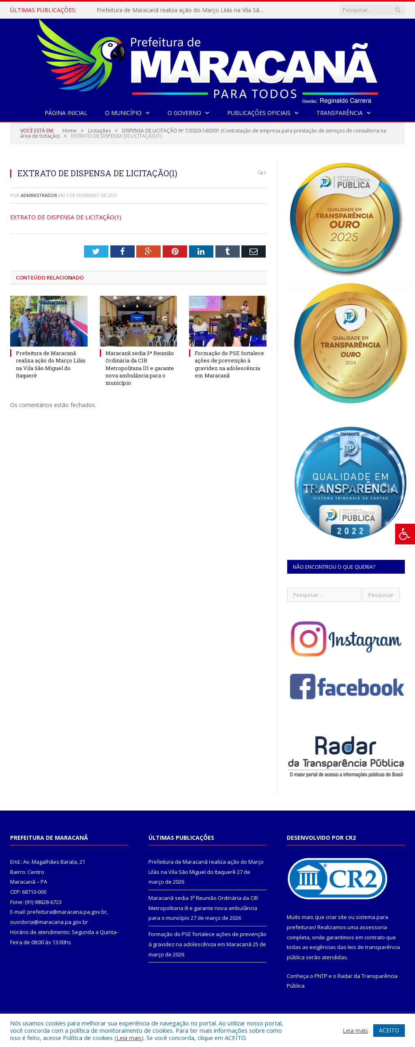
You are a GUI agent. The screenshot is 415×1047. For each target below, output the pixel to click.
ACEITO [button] (389, 1030)
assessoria (373, 927)
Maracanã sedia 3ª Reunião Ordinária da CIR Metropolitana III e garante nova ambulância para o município (139, 367)
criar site (336, 917)
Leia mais (129, 1038)
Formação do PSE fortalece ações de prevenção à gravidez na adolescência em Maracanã (229, 364)
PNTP (320, 976)
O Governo (184, 113)
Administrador (39, 195)
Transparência (339, 113)
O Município (123, 113)
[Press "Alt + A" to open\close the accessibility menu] (405, 534)
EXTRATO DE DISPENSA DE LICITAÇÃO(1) (65, 217)
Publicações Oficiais (258, 113)
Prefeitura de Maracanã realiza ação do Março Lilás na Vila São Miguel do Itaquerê (180, 10)
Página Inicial (66, 113)
